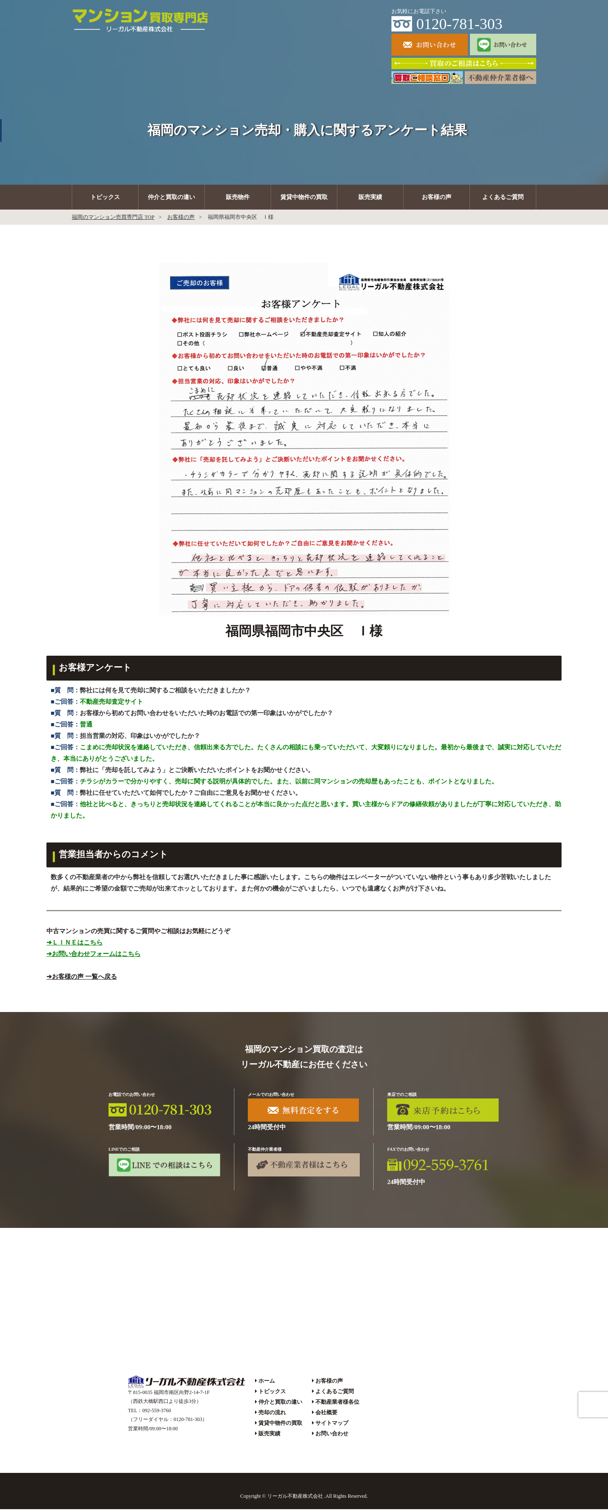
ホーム (266, 1381)
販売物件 (238, 197)
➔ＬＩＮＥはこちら (74, 942)
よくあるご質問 (503, 197)
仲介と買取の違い (171, 197)
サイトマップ (331, 1424)
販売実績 (370, 197)
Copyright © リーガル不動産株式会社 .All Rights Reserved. (304, 1497)
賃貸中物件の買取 (304, 197)
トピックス (105, 197)
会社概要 (326, 1413)
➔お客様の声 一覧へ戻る (81, 977)
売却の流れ (272, 1413)
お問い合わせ (331, 1434)
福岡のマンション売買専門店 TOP (113, 218)
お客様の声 (436, 197)
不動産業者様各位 (337, 1403)
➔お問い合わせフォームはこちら (93, 954)
